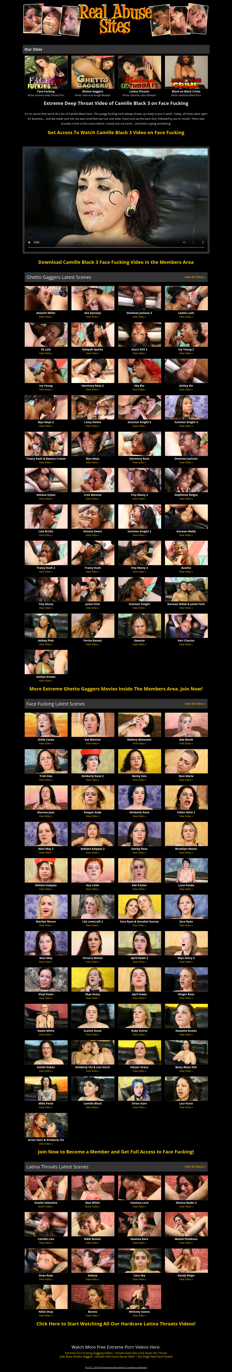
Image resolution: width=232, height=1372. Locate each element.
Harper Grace (139, 1067)
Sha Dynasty (92, 313)
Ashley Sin (186, 385)
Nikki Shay (46, 1312)
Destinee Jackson (186, 458)
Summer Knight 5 (139, 422)
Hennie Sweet (92, 531)
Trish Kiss (45, 776)
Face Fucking (46, 91)
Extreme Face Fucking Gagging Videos (89, 1353)
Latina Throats (139, 91)
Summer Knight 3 (139, 531)
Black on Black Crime (186, 91)
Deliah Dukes (46, 1067)
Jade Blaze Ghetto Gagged (76, 1356)
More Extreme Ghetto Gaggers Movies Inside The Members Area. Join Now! (116, 688)
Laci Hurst (186, 1103)
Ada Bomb (186, 739)
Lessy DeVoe (92, 422)
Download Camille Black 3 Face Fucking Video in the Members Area (116, 262)
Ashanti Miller (45, 313)
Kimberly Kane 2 (93, 776)
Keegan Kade (92, 812)
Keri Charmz (186, 640)
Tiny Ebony (46, 604)
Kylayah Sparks (92, 349)
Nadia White (45, 1031)
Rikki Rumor (92, 1239)
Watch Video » (46, 1206)
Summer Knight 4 (186, 422)
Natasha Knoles (186, 1031)
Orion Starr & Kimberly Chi (46, 1140)
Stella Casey (46, 739)
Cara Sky (139, 1275)
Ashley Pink (46, 640)
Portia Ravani (93, 640)
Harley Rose (139, 849)
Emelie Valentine (45, 1202)
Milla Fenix (46, 1103)
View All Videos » (195, 277)
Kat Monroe (93, 739)
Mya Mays (93, 458)
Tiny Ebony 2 (139, 568)
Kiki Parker (139, 885)
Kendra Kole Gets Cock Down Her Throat (141, 1353)
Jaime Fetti (92, 604)
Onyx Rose (46, 1275)
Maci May (45, 958)
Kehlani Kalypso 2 (93, 849)
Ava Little (92, 885)
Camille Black (93, 1103)
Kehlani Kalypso (46, 885)
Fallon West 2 (186, 812)
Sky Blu (139, 385)
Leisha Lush (186, 313)
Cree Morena (92, 495)
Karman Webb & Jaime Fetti (186, 604)
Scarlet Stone (93, 1031)
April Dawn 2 (139, 958)
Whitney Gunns (139, 1312)
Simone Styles (45, 495)
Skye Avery (92, 994)
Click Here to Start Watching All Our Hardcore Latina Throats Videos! (116, 1323)
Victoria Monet (93, 958)
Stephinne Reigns (186, 495)
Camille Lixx (46, 1239)
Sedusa (92, 1275)
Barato (92, 1312)
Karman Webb (186, 531)
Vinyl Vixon (46, 994)
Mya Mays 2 (46, 422)
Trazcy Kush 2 (46, 568)
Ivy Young (46, 385)
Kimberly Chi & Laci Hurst (92, 1067)
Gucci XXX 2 (139, 349)
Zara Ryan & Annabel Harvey (139, 921)
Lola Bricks (46, 531)
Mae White (92, 1202)
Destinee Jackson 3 (139, 313)
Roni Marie (186, 776)
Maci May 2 (45, 849)
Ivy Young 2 (186, 349)
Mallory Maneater (139, 739)
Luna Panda (186, 885)
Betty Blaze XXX (186, 1067)
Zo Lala (46, 349)
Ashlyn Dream (45, 677)
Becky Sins (139, 776)
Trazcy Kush (93, 568)
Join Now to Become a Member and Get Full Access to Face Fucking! (116, 1151)
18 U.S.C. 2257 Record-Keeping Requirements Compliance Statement (116, 1367)
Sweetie (139, 640)
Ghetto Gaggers (92, 91)
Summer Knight (139, 604)
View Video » (46, 316)
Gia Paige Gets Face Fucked (155, 1356)
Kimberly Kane (139, 812)
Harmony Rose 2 (93, 385)
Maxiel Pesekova (186, 1239)
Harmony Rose (139, 458)
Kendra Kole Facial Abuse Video (115, 1356)
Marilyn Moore (46, 921)
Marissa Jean (46, 812)
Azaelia (186, 568)
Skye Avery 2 (186, 958)
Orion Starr (139, 1103)
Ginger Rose (186, 994)
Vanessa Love (139, 1202)
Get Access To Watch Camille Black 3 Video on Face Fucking (116, 132)
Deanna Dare (139, 1239)
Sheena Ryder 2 (186, 1202)
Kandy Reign (186, 1275)
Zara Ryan (186, 921)
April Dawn (139, 994)
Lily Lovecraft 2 (92, 921)
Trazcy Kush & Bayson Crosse (45, 458)
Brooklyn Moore (186, 849)
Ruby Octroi (139, 1031)
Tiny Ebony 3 (139, 495)
